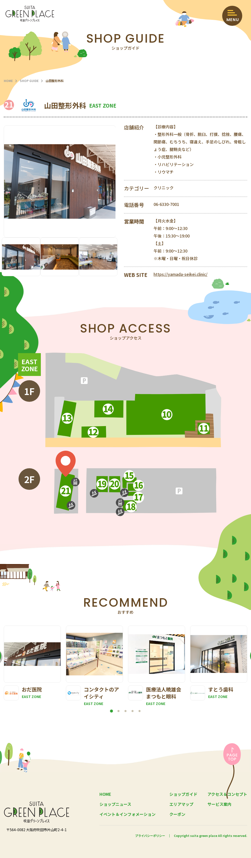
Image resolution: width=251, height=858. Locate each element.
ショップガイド (183, 794)
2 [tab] (118, 711)
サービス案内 (219, 804)
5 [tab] (139, 711)
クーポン (177, 814)
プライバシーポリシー (150, 835)
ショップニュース (115, 804)
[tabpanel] (32, 663)
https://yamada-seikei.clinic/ (180, 274)
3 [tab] (125, 711)
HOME (8, 81)
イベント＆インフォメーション (127, 814)
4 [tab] (132, 711)
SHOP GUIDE (29, 81)
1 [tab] (111, 711)
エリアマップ (181, 804)
